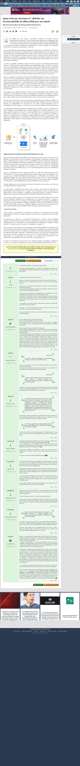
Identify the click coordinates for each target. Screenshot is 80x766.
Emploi (43, 1)
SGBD (62, 3)
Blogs (24, 1)
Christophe (10, 562)
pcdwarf (10, 372)
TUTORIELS (10, 5)
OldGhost (11, 449)
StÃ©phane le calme (22, 45)
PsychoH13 (10, 514)
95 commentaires (33, 45)
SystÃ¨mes (76, 3)
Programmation (55, 3)
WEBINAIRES (21, 5)
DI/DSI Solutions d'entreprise (14, 3)
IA (27, 3)
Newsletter (36, 1)
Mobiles (71, 3)
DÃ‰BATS (50, 5)
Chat (29, 1)
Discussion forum (73, 39)
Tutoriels (14, 1)
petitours (10, 405)
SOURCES (44, 5)
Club (60, 1)
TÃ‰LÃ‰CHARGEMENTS (35, 5)
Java (40, 3)
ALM (31, 3)
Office (66, 3)
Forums (7, 1)
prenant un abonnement (15, 266)
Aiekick (10, 330)
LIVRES (26, 5)
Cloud (24, 3)
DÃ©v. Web (45, 3)
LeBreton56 (10, 493)
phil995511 (10, 543)
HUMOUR (63, 5)
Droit (55, 1)
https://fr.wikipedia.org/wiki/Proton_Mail (33, 574)
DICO (58, 5)
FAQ (20, 1)
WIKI (55, 5)
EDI (50, 3)
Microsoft (35, 3)
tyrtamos (10, 589)
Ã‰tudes (49, 1)
